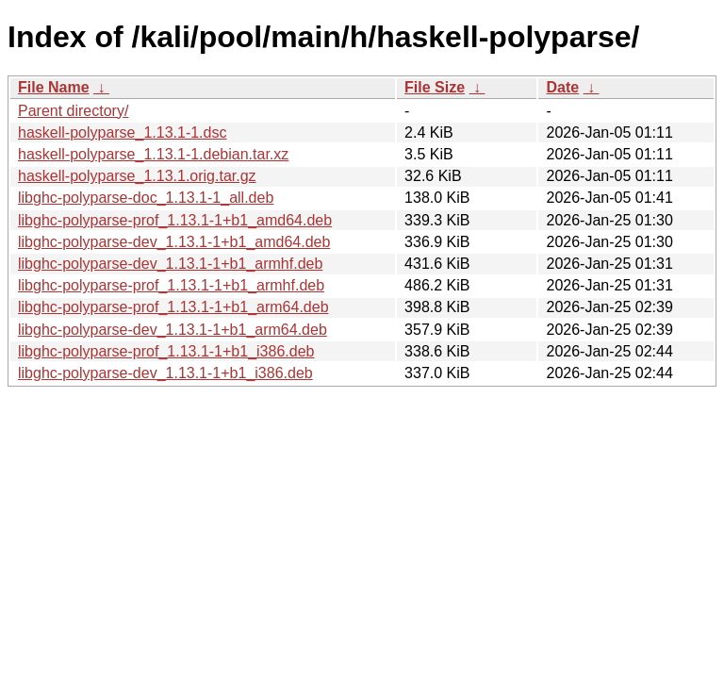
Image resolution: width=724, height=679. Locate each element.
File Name (54, 87)
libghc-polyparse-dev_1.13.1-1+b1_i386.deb (165, 373)
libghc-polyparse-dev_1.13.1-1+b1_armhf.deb (170, 264)
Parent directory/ (73, 111)
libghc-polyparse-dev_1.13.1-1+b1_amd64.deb (174, 242)
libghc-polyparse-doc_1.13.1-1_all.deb (145, 198)
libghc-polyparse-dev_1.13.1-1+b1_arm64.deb (172, 330)
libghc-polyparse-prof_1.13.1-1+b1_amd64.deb (175, 220)
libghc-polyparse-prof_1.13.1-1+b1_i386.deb (166, 351)
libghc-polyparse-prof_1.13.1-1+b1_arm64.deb (173, 307)
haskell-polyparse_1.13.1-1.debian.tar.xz (153, 154)
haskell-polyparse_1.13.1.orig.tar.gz (137, 176)
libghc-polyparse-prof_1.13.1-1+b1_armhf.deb (171, 285)
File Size (434, 87)
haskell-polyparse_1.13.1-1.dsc (122, 132)
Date (562, 87)
